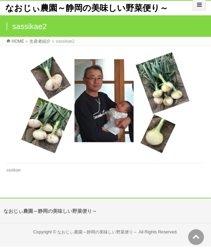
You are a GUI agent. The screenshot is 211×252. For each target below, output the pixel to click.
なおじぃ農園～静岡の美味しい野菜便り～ (86, 8)
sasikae (13, 170)
